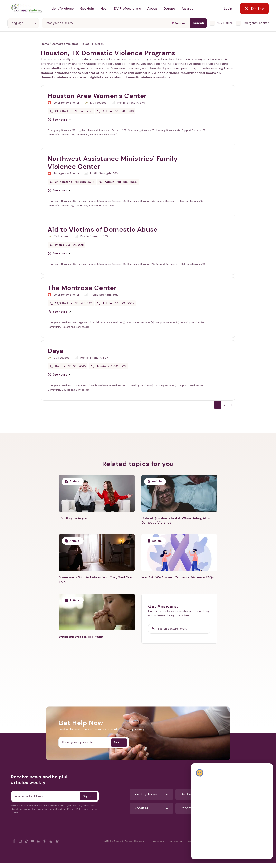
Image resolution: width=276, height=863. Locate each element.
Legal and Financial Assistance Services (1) (102, 322)
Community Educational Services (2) (96, 134)
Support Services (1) (167, 264)
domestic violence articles (157, 73)
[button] (59, 120)
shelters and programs (69, 68)
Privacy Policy (157, 841)
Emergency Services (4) (61, 264)
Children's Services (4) (60, 205)
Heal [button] (104, 8)
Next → (231, 405)
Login (228, 8)
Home (45, 44)
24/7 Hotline (224, 23)
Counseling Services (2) (140, 264)
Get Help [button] (87, 8)
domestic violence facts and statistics (72, 73)
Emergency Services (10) (62, 322)
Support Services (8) (194, 130)
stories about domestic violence (128, 77)
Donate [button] (169, 8)
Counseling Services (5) (140, 201)
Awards (187, 8)
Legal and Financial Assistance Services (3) (101, 264)
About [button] (152, 8)
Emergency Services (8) (61, 201)
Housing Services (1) (167, 201)
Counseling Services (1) (140, 385)
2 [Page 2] (225, 405)
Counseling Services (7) (141, 130)
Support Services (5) (192, 201)
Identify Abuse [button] (62, 8)
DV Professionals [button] (127, 8)
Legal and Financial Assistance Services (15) (101, 130)
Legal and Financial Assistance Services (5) (101, 201)
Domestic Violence (65, 44)
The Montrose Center (82, 288)
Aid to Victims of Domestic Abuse (103, 229)
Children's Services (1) (192, 264)
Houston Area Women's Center (97, 96)
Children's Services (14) (61, 134)
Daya (56, 351)
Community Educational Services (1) (68, 327)
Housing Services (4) (168, 130)
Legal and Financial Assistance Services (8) (100, 385)
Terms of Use (176, 841)
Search (198, 23)
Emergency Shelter (255, 23)
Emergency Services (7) (61, 385)
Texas (85, 44)
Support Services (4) (191, 385)
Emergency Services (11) (61, 130)
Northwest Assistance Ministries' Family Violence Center (113, 162)
